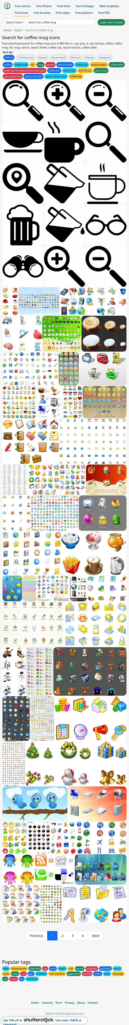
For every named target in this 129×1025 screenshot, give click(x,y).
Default (9, 57)
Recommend (59, 57)
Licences (47, 1003)
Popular (89, 57)
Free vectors (23, 6)
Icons (18, 30)
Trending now (25, 57)
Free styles (63, 13)
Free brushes (42, 13)
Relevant (75, 57)
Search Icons (14, 22)
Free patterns (84, 13)
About (81, 1003)
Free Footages (85, 6)
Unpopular (105, 57)
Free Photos (44, 6)
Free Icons (21, 13)
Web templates (109, 6)
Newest (42, 57)
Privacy (69, 1003)
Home (7, 30)
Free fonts (63, 6)
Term (58, 1003)
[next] (96, 935)
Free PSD (104, 13)
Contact (93, 1003)
